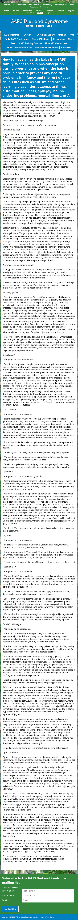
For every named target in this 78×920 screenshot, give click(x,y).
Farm (13, 43)
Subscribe (10, 908)
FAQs (71, 34)
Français (60, 11)
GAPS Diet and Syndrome (39, 21)
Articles (62, 34)
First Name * (8, 890)
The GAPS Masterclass (56, 43)
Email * (5, 900)
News (70, 39)
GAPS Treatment (12, 34)
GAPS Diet (29, 34)
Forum (40, 25)
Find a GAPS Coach (41, 39)
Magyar (71, 11)
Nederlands (27, 11)
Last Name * (8, 895)
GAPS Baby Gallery (46, 34)
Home (30, 25)
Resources (66, 47)
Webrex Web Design (48, 917)
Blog (49, 25)
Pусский (30, 13)
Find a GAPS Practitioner (17, 39)
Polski (39, 13)
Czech (6, 11)
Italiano (16, 11)
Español (50, 11)
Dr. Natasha (59, 39)
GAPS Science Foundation (19, 47)
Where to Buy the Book (46, 47)
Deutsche (40, 11)
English (49, 13)
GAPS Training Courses (30, 43)
